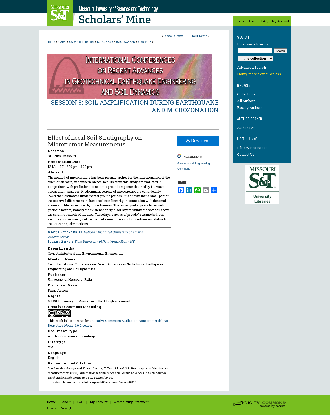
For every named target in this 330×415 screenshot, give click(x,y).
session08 (145, 42)
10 (156, 42)
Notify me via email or (259, 74)
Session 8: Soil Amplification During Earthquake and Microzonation (135, 106)
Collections (246, 94)
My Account (99, 402)
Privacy (51, 408)
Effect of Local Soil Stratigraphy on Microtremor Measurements (95, 141)
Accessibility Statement (131, 402)
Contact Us (245, 154)
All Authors (246, 100)
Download (198, 140)
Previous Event (173, 36)
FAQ (80, 402)
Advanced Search (251, 67)
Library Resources (252, 147)
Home (51, 42)
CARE (62, 42)
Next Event (199, 36)
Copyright (67, 408)
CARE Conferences (82, 42)
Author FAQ (246, 127)
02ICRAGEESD (126, 42)
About (66, 402)
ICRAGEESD (105, 42)
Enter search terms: (253, 44)
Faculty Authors (249, 107)
